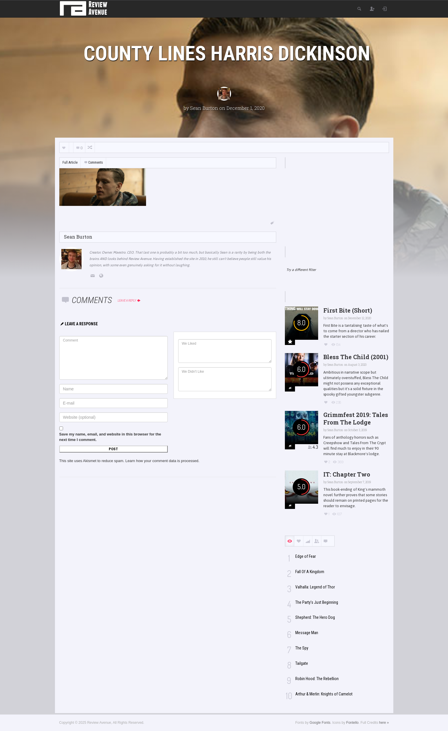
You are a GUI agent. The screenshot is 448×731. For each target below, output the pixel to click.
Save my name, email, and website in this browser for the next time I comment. (110, 437)
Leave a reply (129, 300)
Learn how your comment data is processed (162, 461)
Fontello (352, 723)
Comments (93, 162)
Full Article (70, 162)
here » (384, 723)
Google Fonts (319, 723)
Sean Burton (204, 108)
